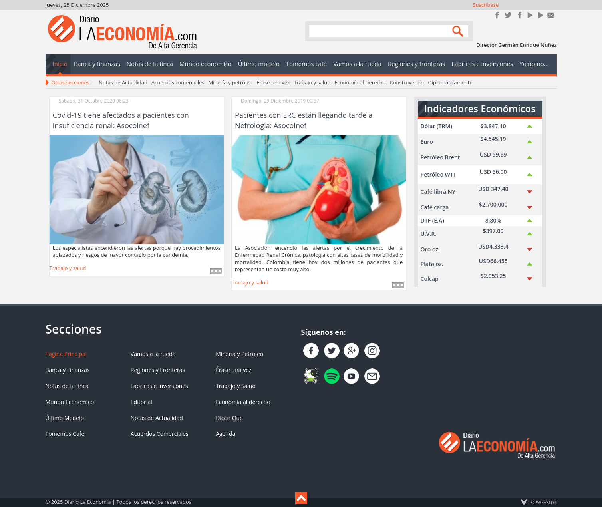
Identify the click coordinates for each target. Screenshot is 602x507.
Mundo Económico (70, 402)
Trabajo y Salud (236, 386)
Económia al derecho (243, 402)
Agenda (225, 433)
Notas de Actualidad (123, 82)
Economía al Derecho (359, 82)
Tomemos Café (65, 433)
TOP (543, 502)
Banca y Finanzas (68, 370)
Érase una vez (273, 82)
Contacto (551, 15)
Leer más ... (216, 271)
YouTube (529, 15)
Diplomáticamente (450, 82)
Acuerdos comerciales (178, 82)
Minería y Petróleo (239, 354)
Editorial (141, 402)
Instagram (519, 15)
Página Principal (66, 354)
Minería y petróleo (231, 82)
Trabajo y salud (312, 82)
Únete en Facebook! (497, 15)
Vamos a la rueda (153, 354)
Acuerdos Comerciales (160, 433)
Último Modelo (65, 418)
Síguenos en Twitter (508, 15)
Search (459, 30)
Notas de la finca (67, 386)
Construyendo (406, 82)
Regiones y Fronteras (158, 370)
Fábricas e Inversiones (159, 386)
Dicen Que (229, 418)
